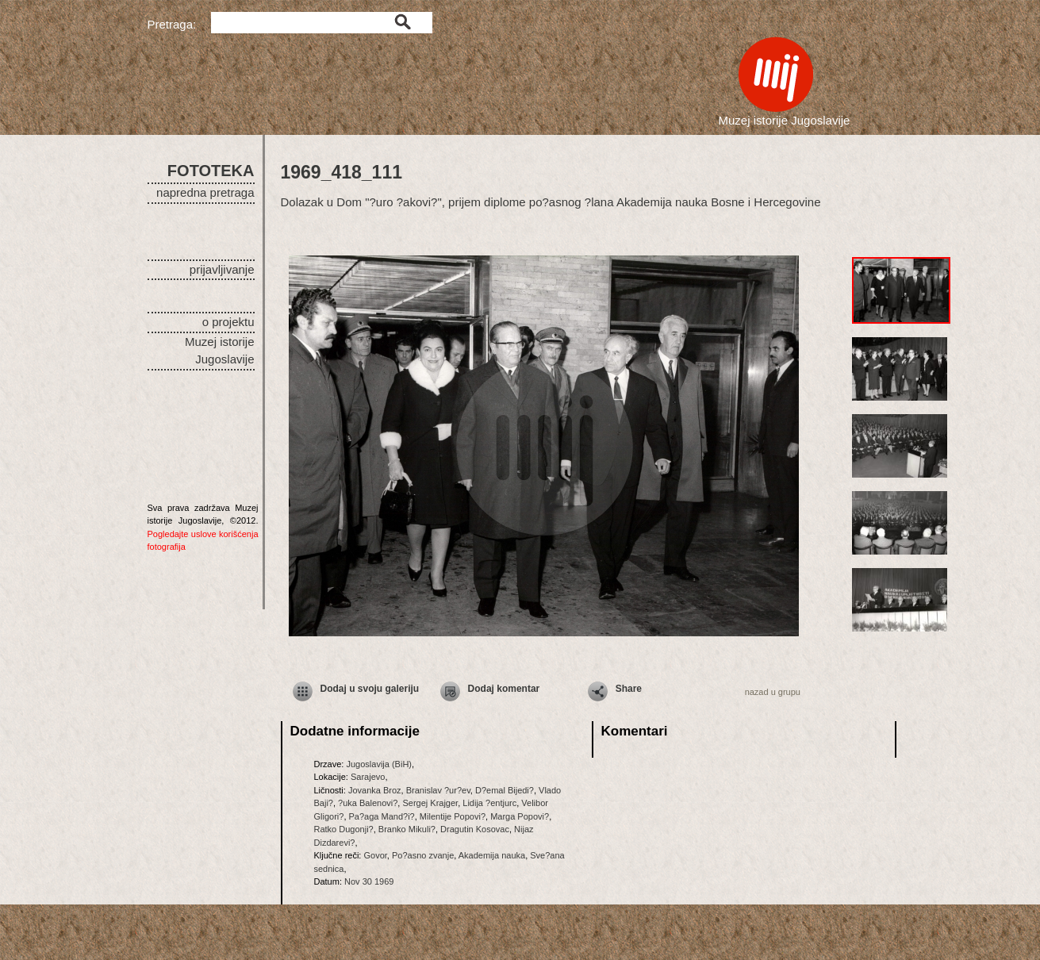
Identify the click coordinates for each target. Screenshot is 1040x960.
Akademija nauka (492, 855)
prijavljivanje (222, 269)
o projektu (228, 321)
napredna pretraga (205, 192)
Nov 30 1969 (368, 881)
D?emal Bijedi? (504, 790)
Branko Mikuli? (407, 829)
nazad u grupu (772, 692)
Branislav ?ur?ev (438, 790)
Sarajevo (368, 776)
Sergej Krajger (430, 803)
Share (629, 688)
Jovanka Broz (374, 790)
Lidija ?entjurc (489, 803)
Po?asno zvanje (423, 855)
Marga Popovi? (519, 816)
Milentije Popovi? (452, 816)
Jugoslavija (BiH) (379, 764)
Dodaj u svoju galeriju (370, 688)
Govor (374, 855)
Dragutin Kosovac (474, 829)
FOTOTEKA (211, 170)
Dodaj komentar (504, 688)
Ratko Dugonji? (344, 829)
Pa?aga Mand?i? (382, 816)
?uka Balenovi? (367, 803)
